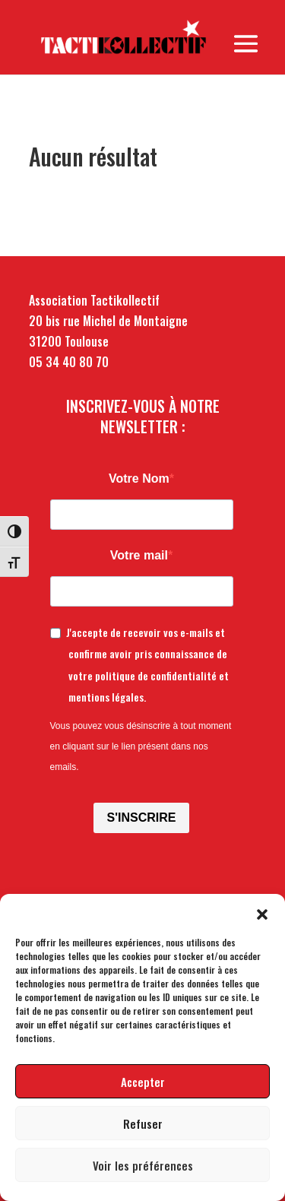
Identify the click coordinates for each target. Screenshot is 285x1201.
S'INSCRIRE (141, 817)
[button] (262, 913)
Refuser (143, 1123)
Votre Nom (139, 478)
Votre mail (139, 555)
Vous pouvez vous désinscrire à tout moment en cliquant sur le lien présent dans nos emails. (141, 746)
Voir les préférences (143, 1165)
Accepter (143, 1081)
